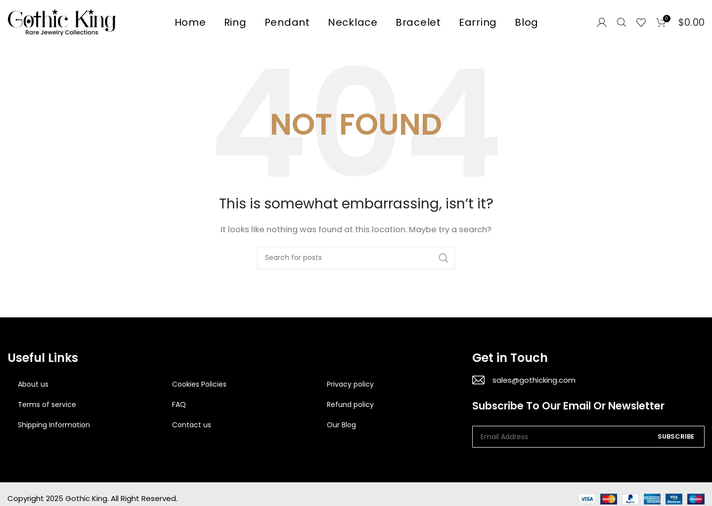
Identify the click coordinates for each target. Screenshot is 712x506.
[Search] (621, 22)
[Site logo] (61, 21)
